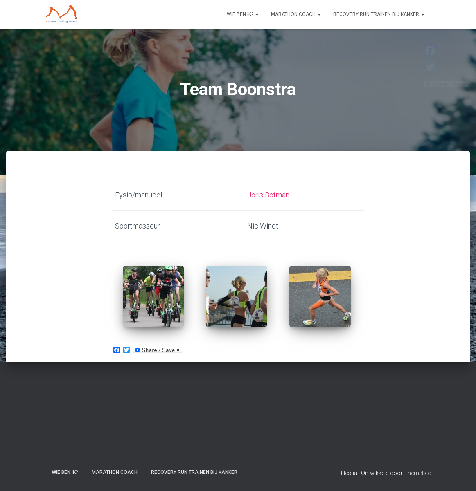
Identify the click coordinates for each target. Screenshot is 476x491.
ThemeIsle (417, 473)
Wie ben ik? (243, 14)
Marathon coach (296, 14)
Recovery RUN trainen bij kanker (378, 14)
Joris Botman (268, 195)
